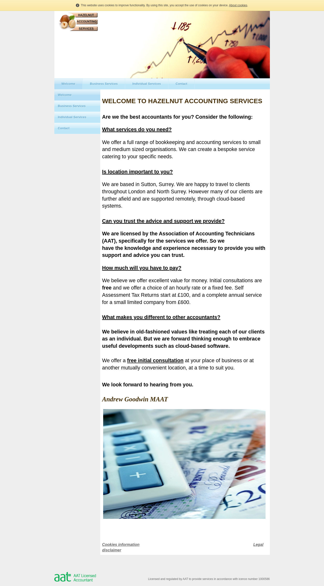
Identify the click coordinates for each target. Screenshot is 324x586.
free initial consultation (155, 360)
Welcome (68, 84)
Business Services (104, 84)
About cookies (238, 5)
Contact (181, 84)
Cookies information (121, 545)
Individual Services (146, 84)
